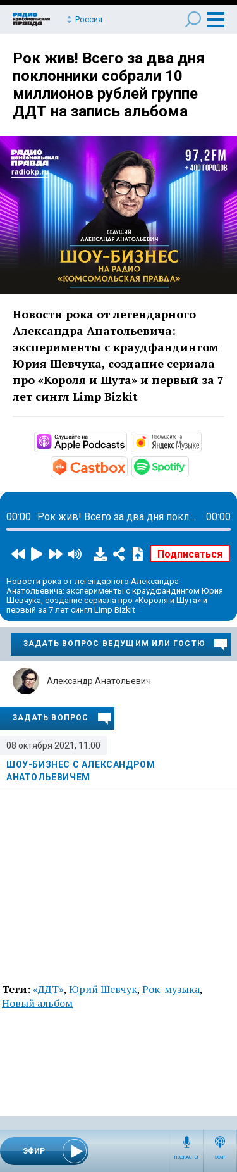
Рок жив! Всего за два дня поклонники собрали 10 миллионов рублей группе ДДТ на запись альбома (109, 84)
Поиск (193, 19)
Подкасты (186, 1157)
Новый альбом (37, 1003)
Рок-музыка (171, 989)
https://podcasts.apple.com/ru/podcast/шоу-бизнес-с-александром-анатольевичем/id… (126, 441)
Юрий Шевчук (103, 989)
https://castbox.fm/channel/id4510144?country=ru (126, 466)
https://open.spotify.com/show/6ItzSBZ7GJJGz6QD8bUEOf (187, 466)
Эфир (220, 1157)
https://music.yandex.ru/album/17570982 (200, 441)
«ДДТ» (48, 989)
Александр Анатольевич (99, 681)
